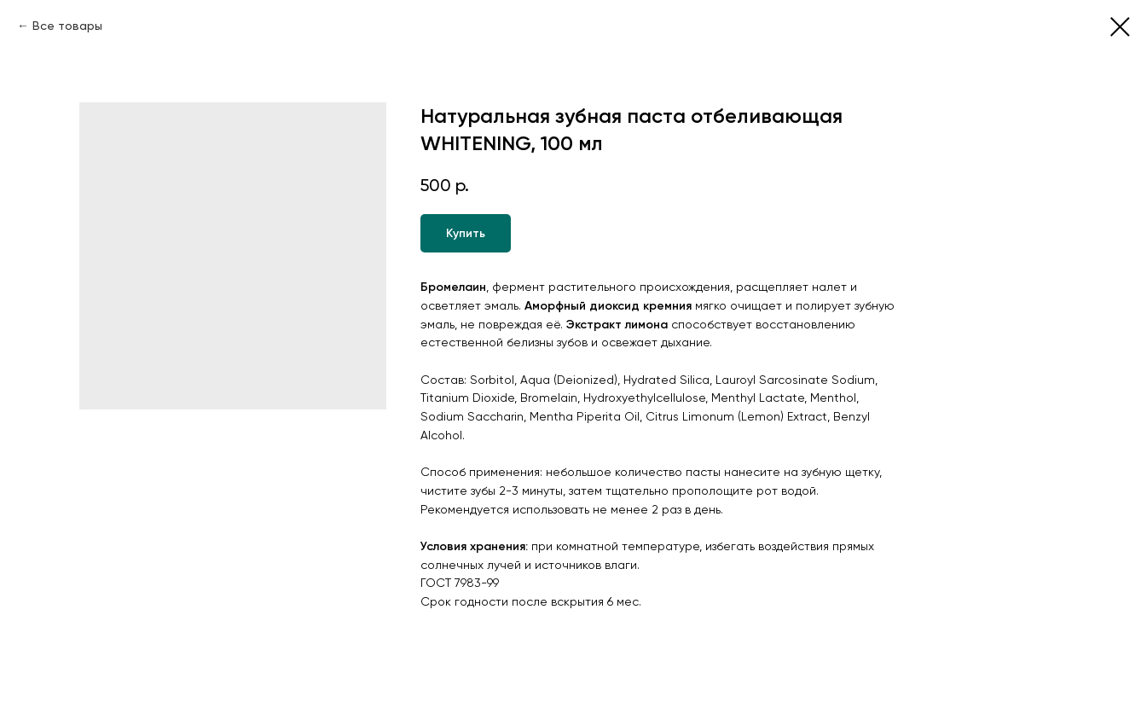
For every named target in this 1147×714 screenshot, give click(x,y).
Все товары (67, 25)
